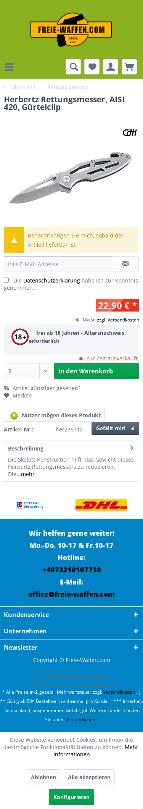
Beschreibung (25, 448)
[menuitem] (11, 66)
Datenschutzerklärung (51, 280)
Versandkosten (119, 692)
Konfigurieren (71, 797)
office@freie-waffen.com (71, 594)
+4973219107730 (71, 569)
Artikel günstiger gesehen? (42, 388)
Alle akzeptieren (89, 777)
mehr (28, 474)
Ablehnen (43, 777)
